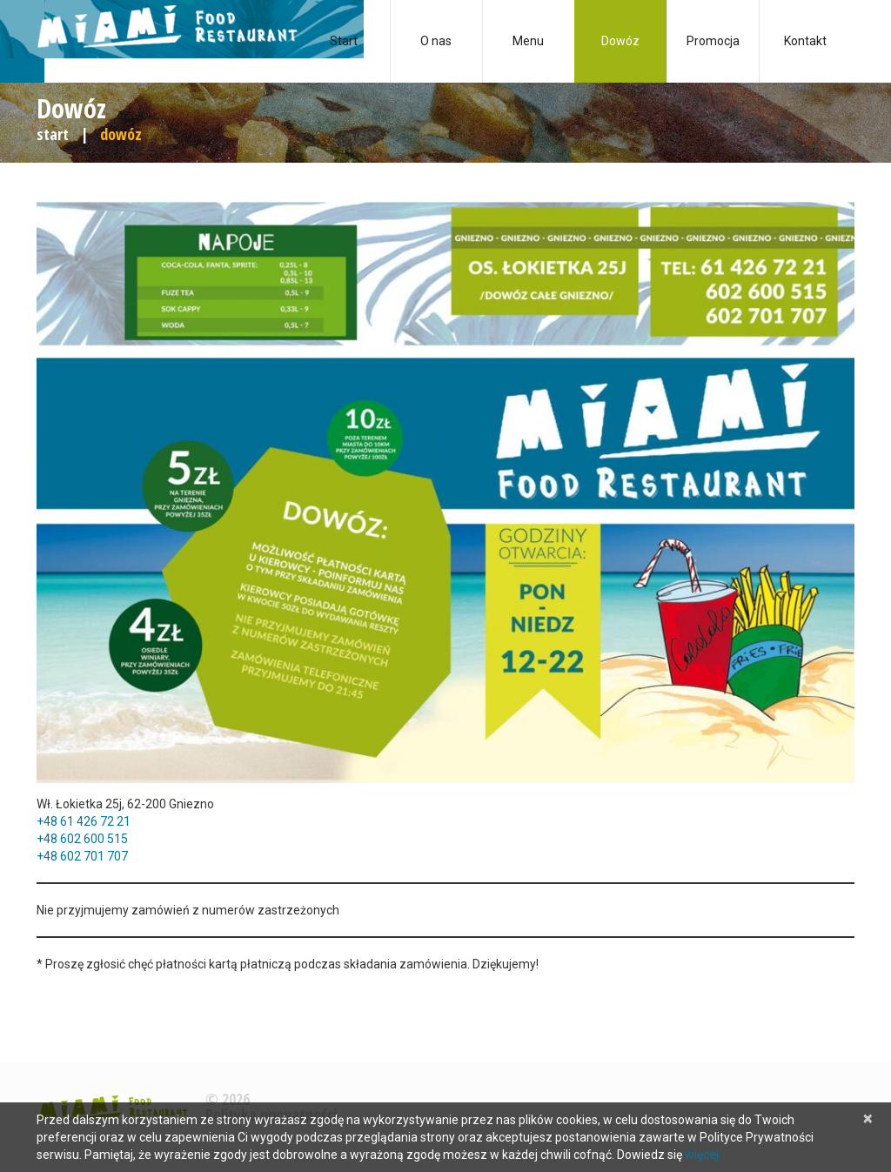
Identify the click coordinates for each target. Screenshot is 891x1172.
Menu (528, 41)
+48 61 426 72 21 (84, 821)
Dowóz (620, 41)
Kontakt (805, 41)
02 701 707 (97, 856)
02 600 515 (97, 839)
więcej (702, 1155)
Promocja (713, 41)
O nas (436, 41)
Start (344, 41)
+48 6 (52, 839)
